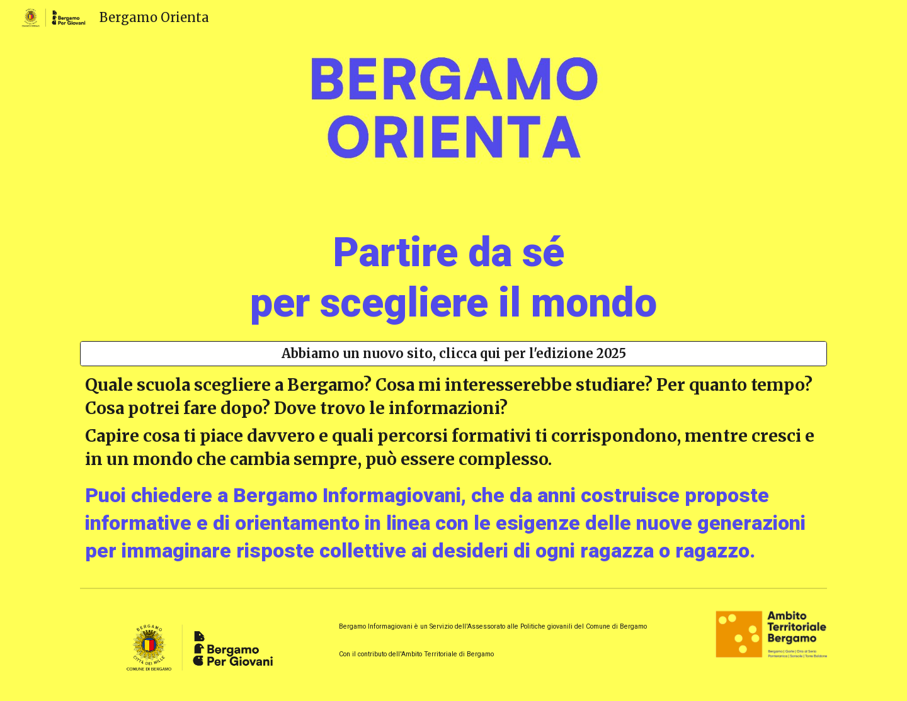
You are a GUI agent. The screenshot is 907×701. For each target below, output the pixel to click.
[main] (453, 272)
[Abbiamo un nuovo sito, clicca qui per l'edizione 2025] (453, 353)
